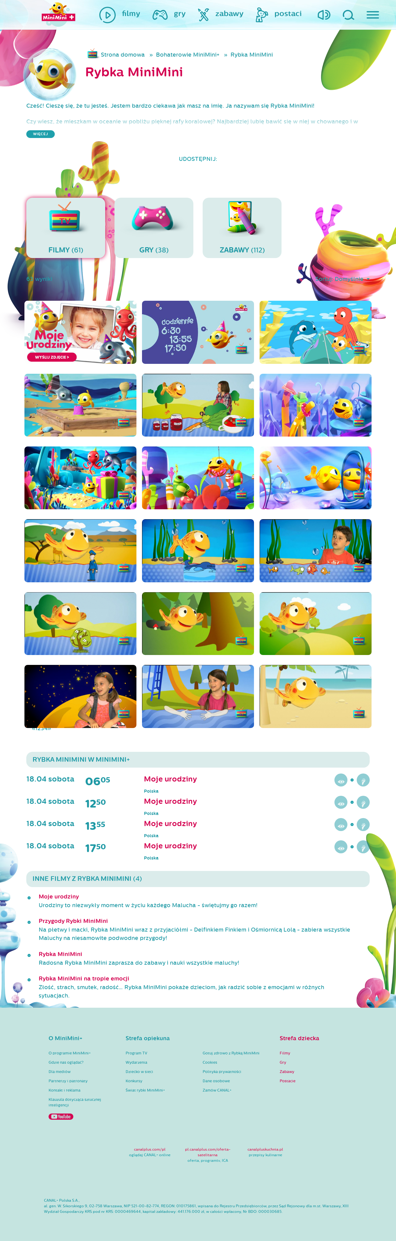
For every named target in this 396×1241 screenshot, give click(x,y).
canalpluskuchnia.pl (265, 1149)
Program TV (136, 1053)
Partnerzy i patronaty (68, 1081)
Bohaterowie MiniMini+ (187, 54)
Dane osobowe (216, 1081)
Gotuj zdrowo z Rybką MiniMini (231, 1053)
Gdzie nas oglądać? (66, 1062)
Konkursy (134, 1081)
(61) (66, 227)
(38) (154, 227)
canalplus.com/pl (150, 1149)
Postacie (287, 1081)
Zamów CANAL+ (217, 1090)
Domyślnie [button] (350, 279)
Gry (283, 1062)
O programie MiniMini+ (70, 1053)
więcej (40, 134)
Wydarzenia (136, 1062)
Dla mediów (60, 1072)
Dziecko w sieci (139, 1072)
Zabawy (287, 1072)
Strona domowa (123, 54)
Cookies (210, 1062)
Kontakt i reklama (64, 1090)
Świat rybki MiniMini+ (145, 1090)
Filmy (285, 1053)
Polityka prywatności (222, 1072)
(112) (242, 227)
